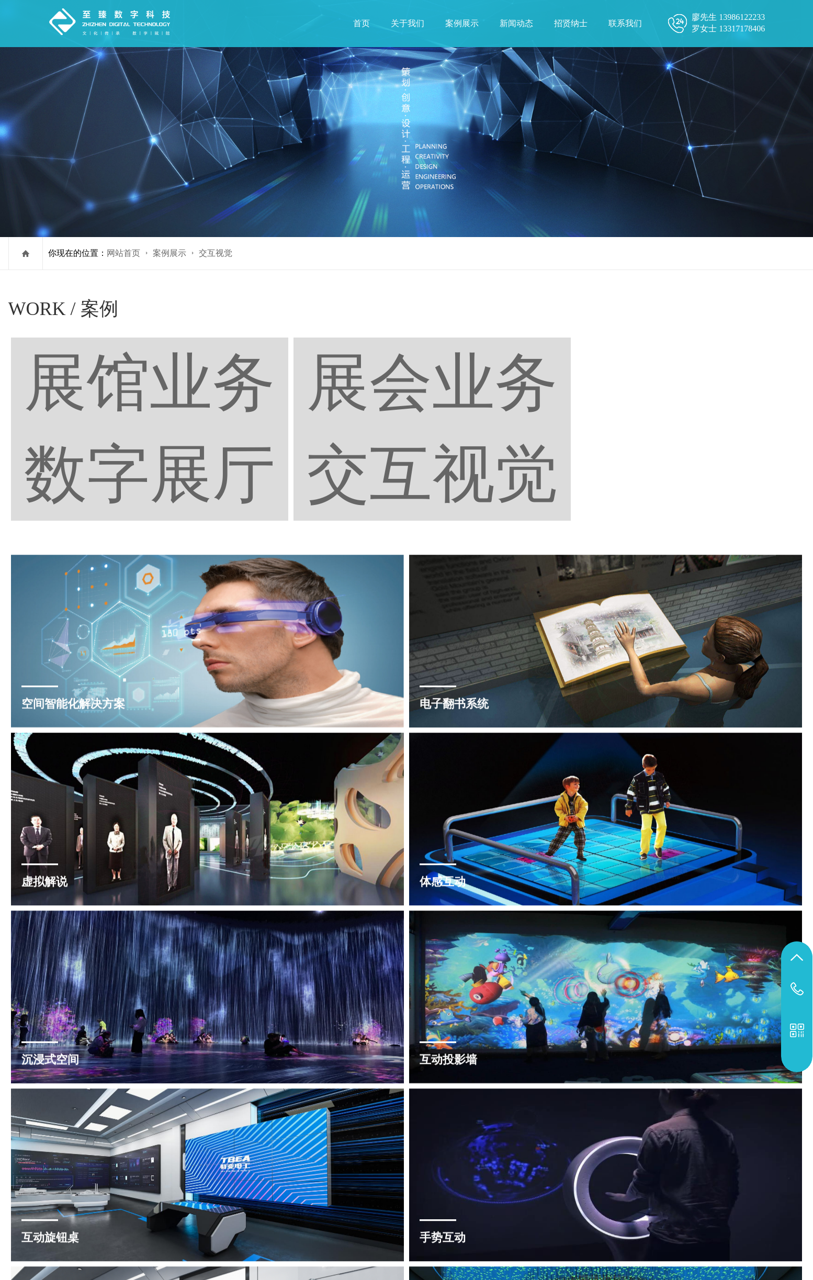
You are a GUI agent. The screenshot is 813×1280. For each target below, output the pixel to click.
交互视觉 (215, 253)
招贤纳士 (571, 23)
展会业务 (650, 309)
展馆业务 (585, 309)
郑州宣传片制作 (479, 1245)
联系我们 (625, 23)
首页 (361, 23)
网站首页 (123, 253)
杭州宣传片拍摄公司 (555, 1245)
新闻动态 (516, 23)
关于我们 (407, 23)
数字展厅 (714, 309)
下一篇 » (426, 1110)
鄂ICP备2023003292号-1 (596, 1193)
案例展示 (462, 23)
